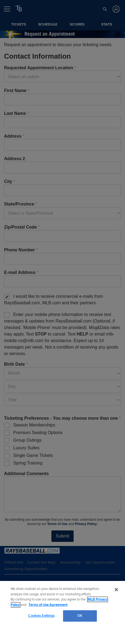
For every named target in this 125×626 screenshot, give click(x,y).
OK (79, 616)
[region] (62, 603)
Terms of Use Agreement (47, 605)
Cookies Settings (41, 616)
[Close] (116, 590)
